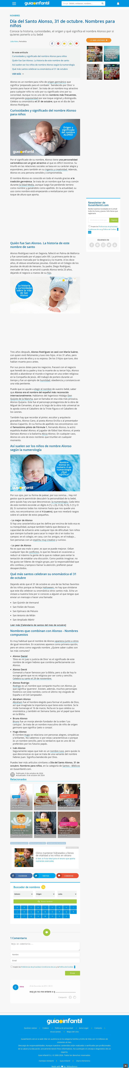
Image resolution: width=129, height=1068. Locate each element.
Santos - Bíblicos (71, 765)
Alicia (45, 433)
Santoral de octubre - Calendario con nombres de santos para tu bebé (43, 829)
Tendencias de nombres (65, 796)
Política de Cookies (66, 967)
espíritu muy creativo (44, 539)
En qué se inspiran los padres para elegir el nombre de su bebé (21, 804)
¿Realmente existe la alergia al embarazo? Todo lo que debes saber (94, 72)
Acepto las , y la (43, 967)
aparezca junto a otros (66, 640)
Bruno (16, 721)
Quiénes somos (30, 1028)
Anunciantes (55, 1031)
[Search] (102, 3)
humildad (45, 380)
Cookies (46, 1028)
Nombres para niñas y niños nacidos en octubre (66, 831)
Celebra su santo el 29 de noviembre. (32, 678)
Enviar (72, 973)
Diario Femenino (83, 1061)
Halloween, (48, 587)
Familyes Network (46, 1061)
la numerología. (60, 501)
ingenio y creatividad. (56, 169)
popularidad (31, 98)
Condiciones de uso (48, 967)
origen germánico (57, 81)
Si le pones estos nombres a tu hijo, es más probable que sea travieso (68, 804)
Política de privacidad (64, 1028)
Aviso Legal (83, 1028)
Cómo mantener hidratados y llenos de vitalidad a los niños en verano (94, 53)
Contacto (98, 1028)
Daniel (24, 656)
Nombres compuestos (19, 843)
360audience (72, 1066)
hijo (49, 272)
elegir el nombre (43, 389)
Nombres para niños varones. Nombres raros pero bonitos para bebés (44, 803)
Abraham (17, 702)
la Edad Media (26, 184)
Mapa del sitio (73, 1031)
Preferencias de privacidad (31, 967)
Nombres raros (42, 794)
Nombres (15, 15)
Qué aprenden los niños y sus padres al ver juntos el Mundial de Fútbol (112, 72)
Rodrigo (17, 685)
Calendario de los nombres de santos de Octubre (21, 832)
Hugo (27, 734)
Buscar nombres (45, 901)
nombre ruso (57, 751)
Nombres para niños (37, 843)
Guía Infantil (65, 1061)
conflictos (34, 551)
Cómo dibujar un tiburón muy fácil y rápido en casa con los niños (111, 54)
